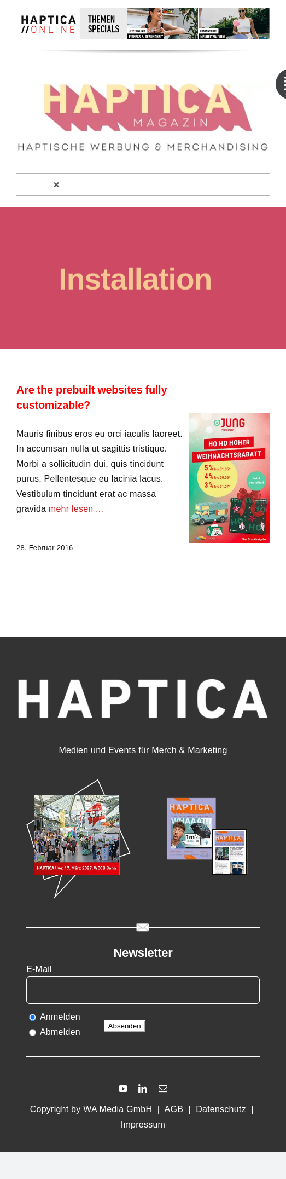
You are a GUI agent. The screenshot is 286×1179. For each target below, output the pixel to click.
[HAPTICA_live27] (78, 781)
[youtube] (123, 1088)
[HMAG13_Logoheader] (143, 86)
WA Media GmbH (117, 1109)
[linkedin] (142, 1088)
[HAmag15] (207, 781)
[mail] (163, 1088)
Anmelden (60, 1016)
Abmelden (60, 1032)
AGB (174, 1109)
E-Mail (40, 969)
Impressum (143, 1124)
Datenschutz (221, 1109)
